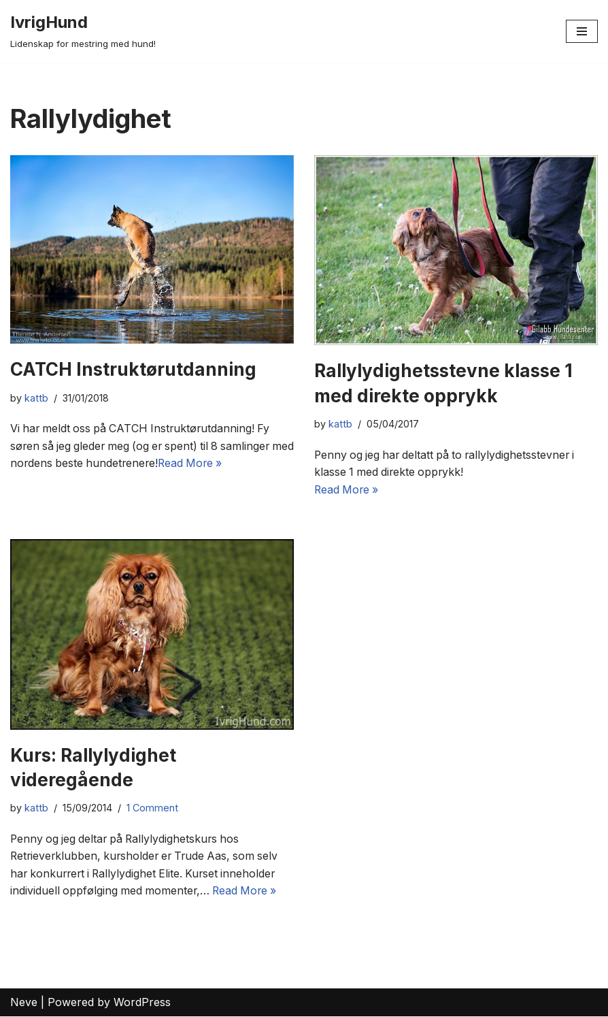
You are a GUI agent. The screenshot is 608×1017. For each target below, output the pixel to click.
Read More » (219, 463)
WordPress (142, 1003)
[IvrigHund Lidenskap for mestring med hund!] (83, 31)
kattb (36, 398)
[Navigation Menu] (582, 31)
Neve (23, 1003)
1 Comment (152, 808)
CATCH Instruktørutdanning (133, 369)
